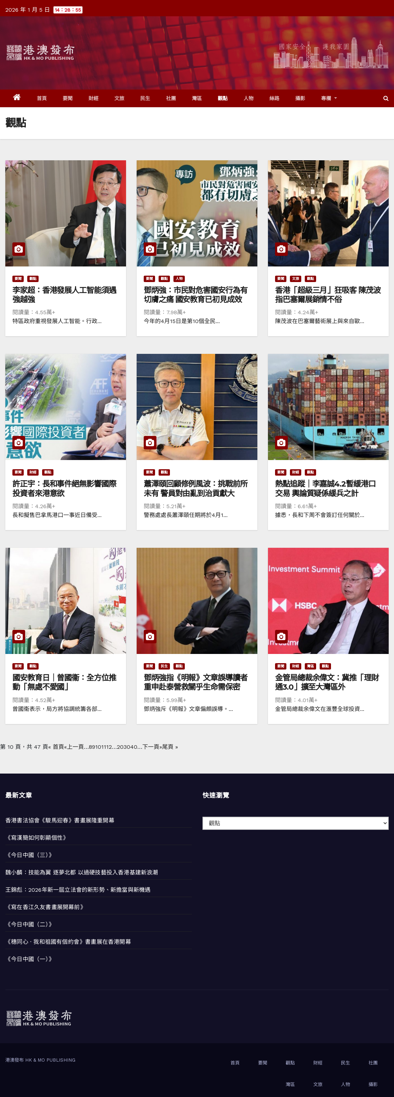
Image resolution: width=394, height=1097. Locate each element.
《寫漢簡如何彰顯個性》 (36, 837)
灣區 (197, 98)
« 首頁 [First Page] (56, 746)
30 (127, 746)
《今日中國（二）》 (29, 924)
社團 (171, 98)
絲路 (274, 98)
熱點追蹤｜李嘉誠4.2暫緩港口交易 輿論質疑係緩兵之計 (325, 488)
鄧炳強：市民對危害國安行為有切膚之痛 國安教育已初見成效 (195, 295)
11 (103, 746)
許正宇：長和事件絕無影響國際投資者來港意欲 (64, 488)
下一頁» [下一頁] (152, 746)
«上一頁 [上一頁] (74, 746)
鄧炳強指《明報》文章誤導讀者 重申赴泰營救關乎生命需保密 (195, 682)
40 (133, 746)
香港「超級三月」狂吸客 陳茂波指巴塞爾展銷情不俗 (328, 295)
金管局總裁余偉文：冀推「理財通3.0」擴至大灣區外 (327, 682)
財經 (93, 98)
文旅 (119, 98)
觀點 (223, 98)
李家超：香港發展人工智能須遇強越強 (64, 295)
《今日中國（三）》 (29, 855)
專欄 (329, 98)
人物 (249, 98)
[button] (386, 98)
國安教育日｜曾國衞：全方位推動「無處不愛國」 (64, 682)
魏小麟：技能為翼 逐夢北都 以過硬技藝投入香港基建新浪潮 (81, 872)
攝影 (300, 98)
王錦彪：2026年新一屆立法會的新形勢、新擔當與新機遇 (77, 889)
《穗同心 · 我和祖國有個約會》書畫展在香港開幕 (68, 941)
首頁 (42, 98)
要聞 (68, 98)
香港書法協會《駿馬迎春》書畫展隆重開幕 (59, 820)
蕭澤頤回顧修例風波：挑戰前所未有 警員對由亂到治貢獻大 (195, 488)
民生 (145, 98)
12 (109, 746)
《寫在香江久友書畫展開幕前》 (45, 907)
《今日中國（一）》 (29, 959)
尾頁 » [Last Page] (170, 746)
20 (120, 746)
